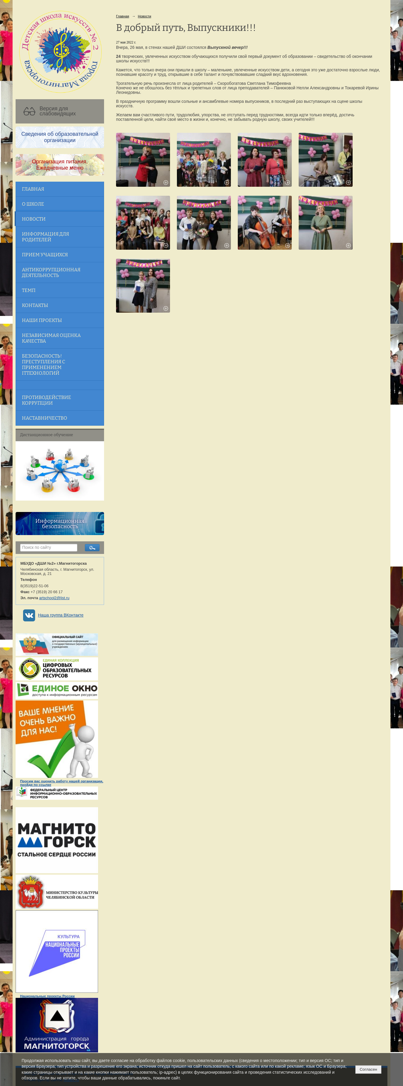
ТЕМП (28, 290)
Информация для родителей (45, 236)
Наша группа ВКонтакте (61, 615)
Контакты (35, 305)
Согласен (368, 1069)
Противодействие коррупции (46, 400)
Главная (33, 189)
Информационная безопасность (59, 523)
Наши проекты (42, 320)
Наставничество (44, 418)
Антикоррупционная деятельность (51, 272)
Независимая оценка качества (51, 338)
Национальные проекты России (47, 996)
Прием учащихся (45, 254)
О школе (33, 204)
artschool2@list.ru (54, 598)
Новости (34, 219)
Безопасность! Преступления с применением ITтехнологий (43, 364)
